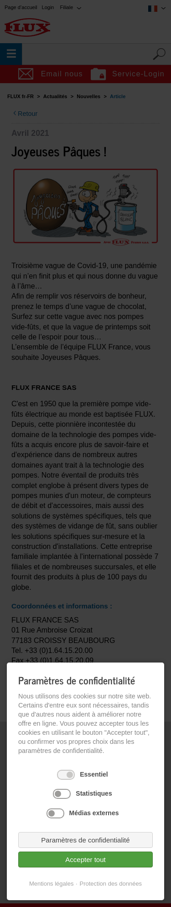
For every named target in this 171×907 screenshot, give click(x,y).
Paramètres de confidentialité (85, 840)
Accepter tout (85, 859)
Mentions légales (51, 883)
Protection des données (111, 883)
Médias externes (94, 813)
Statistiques (94, 793)
